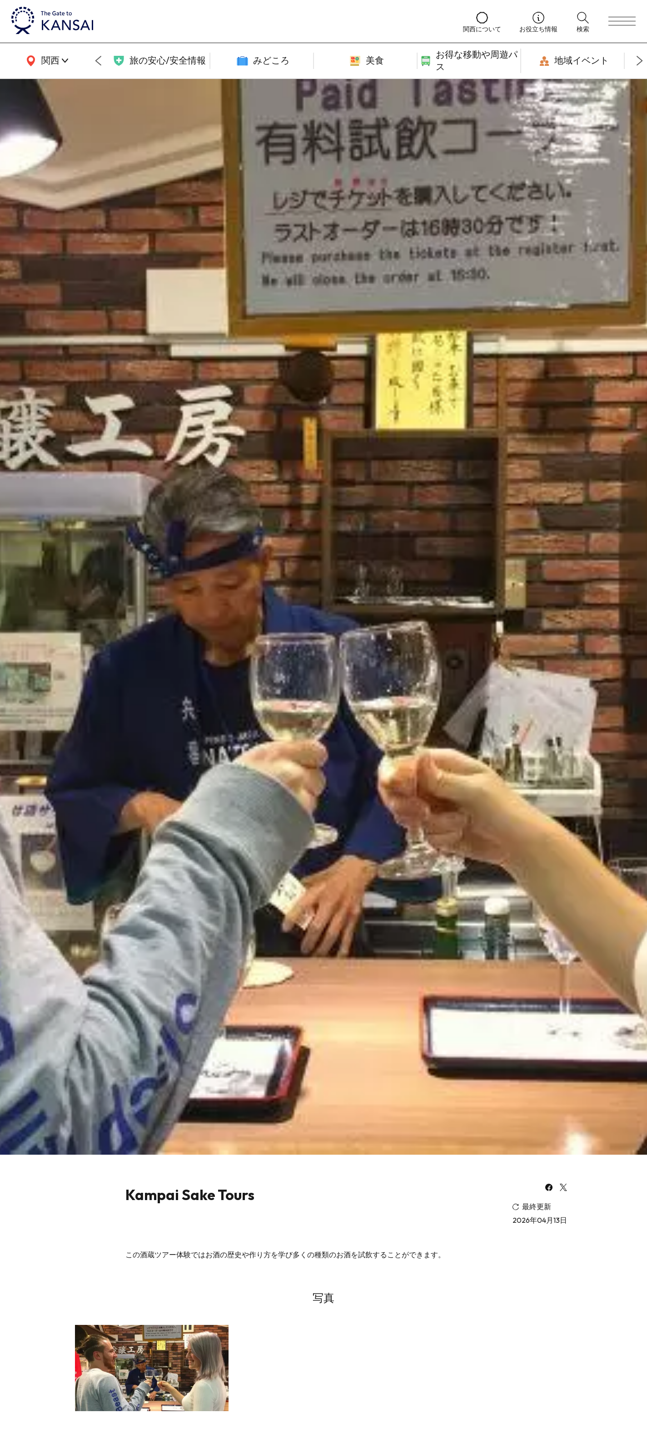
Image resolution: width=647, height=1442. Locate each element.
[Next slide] (639, 61)
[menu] (622, 21)
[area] (45, 61)
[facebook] (548, 1188)
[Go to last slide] (98, 61)
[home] (228, 21)
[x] (563, 1188)
